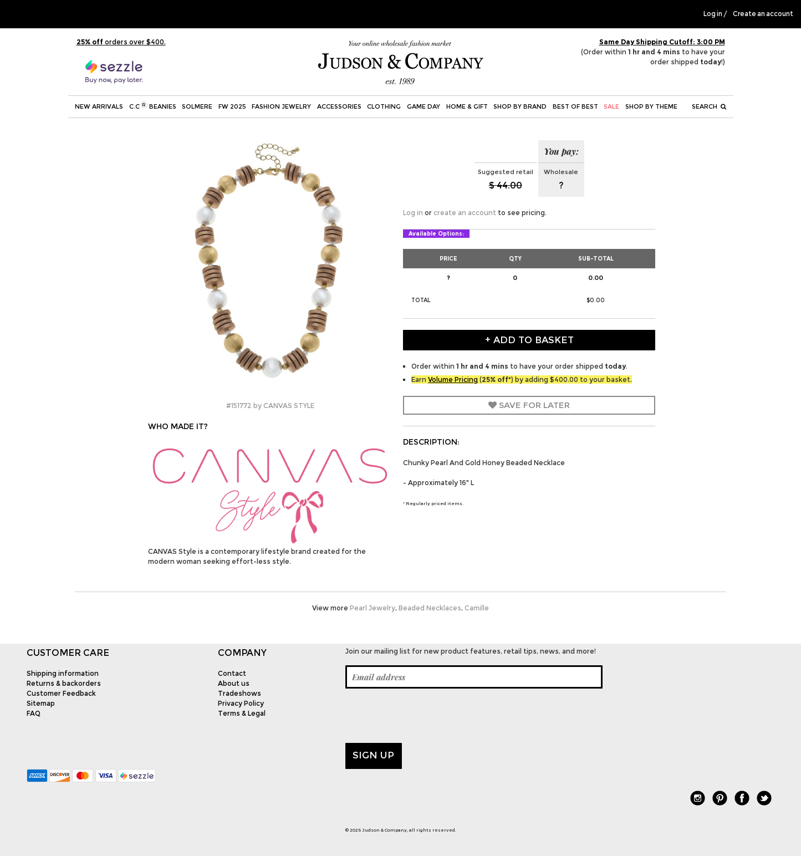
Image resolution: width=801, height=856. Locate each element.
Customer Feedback (61, 693)
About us (233, 683)
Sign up (373, 755)
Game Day (423, 106)
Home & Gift (467, 106)
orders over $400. (121, 42)
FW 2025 (232, 106)
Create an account (763, 14)
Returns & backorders (64, 683)
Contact (232, 673)
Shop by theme (651, 106)
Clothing (384, 106)
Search (709, 106)
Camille (477, 608)
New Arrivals (99, 106)
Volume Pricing (453, 379)
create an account (464, 212)
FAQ (33, 713)
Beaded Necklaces (430, 608)
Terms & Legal (242, 713)
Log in (712, 14)
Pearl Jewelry (372, 608)
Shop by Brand (520, 106)
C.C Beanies (152, 105)
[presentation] (429, 715)
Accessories (339, 106)
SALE (611, 106)
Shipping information (63, 673)
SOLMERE (197, 106)
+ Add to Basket (529, 339)
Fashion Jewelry (281, 106)
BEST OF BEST (575, 106)
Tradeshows (239, 693)
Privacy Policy (241, 703)
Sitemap (41, 703)
